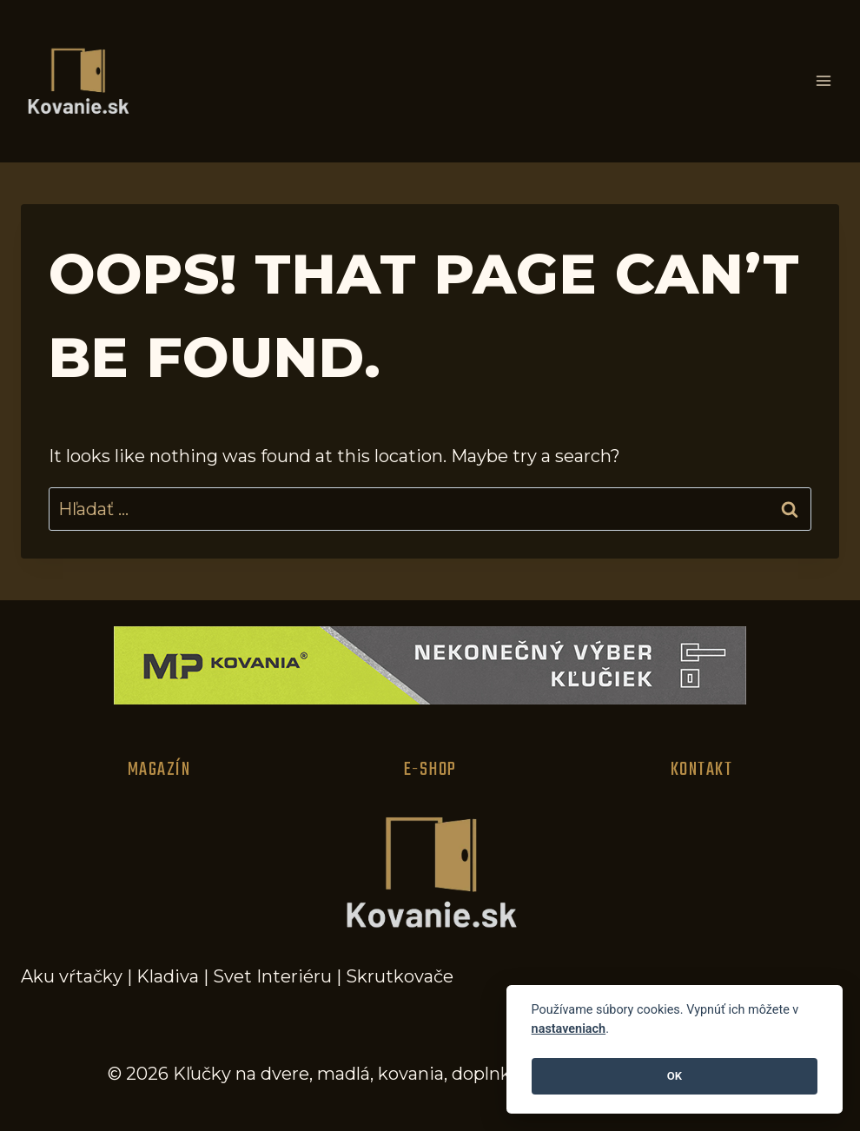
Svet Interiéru (272, 976)
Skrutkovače (399, 976)
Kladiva (167, 976)
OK (674, 1075)
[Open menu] (823, 81)
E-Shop (430, 770)
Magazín (159, 770)
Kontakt (702, 770)
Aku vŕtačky (71, 976)
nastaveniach (569, 1029)
